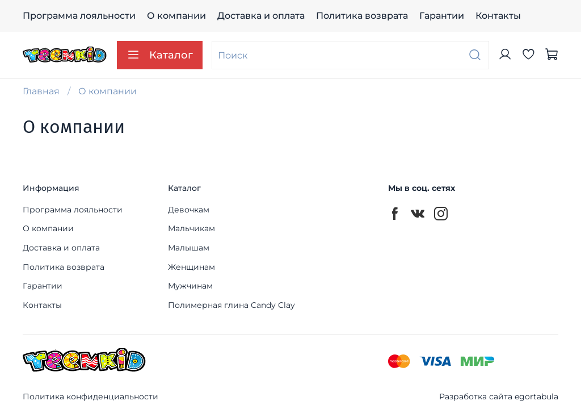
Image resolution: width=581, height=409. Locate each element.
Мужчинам (190, 286)
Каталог (160, 55)
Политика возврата (362, 15)
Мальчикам (191, 228)
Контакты (498, 15)
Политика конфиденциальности (90, 396)
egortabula (536, 396)
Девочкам (188, 209)
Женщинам (191, 267)
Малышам (188, 248)
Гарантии (441, 15)
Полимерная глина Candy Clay (231, 305)
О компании (176, 15)
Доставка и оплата (261, 15)
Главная (41, 91)
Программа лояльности (79, 15)
